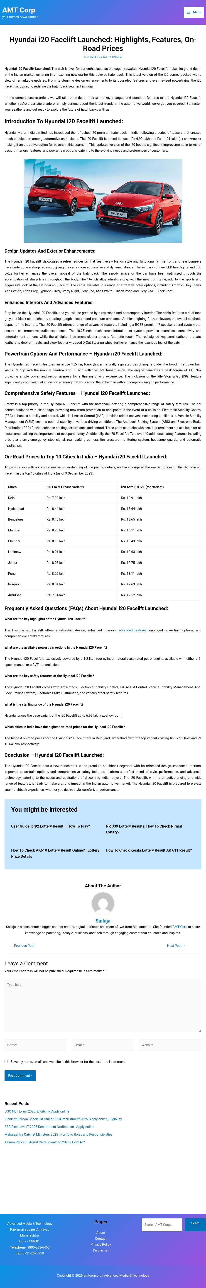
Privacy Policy (101, 1244)
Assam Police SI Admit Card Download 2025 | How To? (45, 1142)
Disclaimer (101, 1250)
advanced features (132, 630)
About (100, 1233)
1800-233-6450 (38, 1247)
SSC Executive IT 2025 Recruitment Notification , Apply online (49, 1127)
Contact (101, 1239)
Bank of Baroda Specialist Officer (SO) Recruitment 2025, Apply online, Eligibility (63, 1119)
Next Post (176, 945)
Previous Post (22, 945)
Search (195, 1225)
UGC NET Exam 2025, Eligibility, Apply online (37, 1111)
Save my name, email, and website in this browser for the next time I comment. (68, 1062)
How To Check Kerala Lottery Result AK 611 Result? (149, 850)
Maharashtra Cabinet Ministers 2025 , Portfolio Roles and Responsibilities (59, 1134)
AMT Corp (18, 10)
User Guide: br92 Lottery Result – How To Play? (50, 826)
